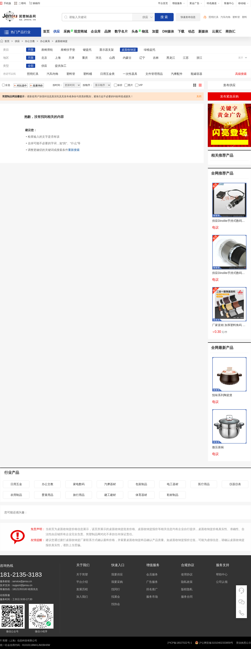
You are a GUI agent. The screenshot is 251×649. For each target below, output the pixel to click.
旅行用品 (79, 494)
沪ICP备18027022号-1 (179, 642)
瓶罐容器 (196, 73)
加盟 (155, 31)
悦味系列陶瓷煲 (222, 395)
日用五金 (16, 484)
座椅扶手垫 (68, 49)
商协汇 (230, 31)
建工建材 (110, 494)
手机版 (7, 3)
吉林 (156, 57)
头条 (134, 31)
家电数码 (79, 484)
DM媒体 (168, 31)
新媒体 (203, 31)
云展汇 (217, 31)
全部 (31, 65)
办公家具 (45, 41)
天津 (71, 57)
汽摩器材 (110, 484)
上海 (58, 57)
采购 (67, 31)
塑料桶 (87, 73)
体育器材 (141, 494)
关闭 (198, 96)
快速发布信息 (188, 17)
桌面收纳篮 (61, 41)
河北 (98, 57)
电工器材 (172, 484)
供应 (56, 31)
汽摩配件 (176, 73)
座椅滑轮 (47, 49)
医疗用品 (204, 484)
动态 (191, 31)
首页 (46, 31)
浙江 (199, 57)
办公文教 (30, 41)
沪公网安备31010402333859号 (216, 642)
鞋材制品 (172, 494)
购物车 (36, 3)
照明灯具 (213, 17)
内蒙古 (127, 57)
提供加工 (60, 65)
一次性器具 (130, 73)
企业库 (96, 31)
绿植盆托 (149, 49)
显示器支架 (106, 49)
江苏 (186, 57)
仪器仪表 (235, 484)
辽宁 (142, 57)
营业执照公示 (243, 642)
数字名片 (121, 31)
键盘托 (87, 49)
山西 (112, 57)
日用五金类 (107, 73)
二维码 (20, 4)
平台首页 (163, 3)
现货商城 (80, 31)
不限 (31, 49)
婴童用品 (47, 494)
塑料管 (236, 17)
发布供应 (229, 85)
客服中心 (229, 3)
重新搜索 (74, 149)
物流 (145, 31)
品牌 (107, 31)
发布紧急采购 (229, 96)
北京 (44, 57)
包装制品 (141, 484)
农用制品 (16, 494)
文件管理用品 (154, 73)
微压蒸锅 (218, 447)
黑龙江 (170, 57)
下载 (181, 31)
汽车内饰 (225, 17)
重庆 (85, 57)
